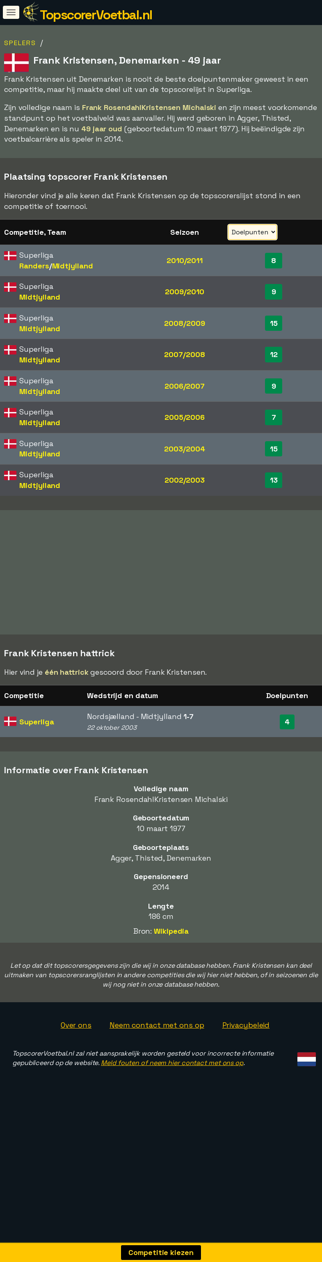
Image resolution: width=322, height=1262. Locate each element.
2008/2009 (184, 323)
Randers (34, 265)
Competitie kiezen (160, 1252)
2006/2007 (184, 386)
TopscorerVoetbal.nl (96, 15)
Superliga (36, 765)
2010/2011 (185, 260)
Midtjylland (72, 265)
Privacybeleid (246, 1068)
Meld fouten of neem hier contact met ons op (172, 1106)
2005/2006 (184, 417)
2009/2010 (184, 291)
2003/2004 (184, 448)
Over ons (76, 1068)
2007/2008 (184, 354)
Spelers (20, 43)
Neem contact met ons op (157, 1068)
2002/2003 (184, 480)
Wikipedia (171, 974)
